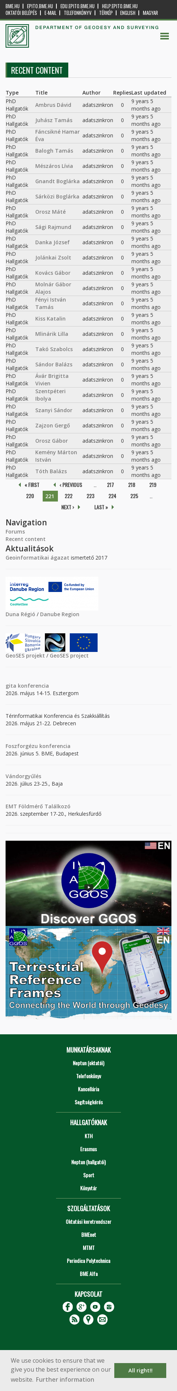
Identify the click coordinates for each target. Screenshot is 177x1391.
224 (112, 496)
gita (11, 685)
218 (131, 484)
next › (67, 507)
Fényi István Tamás (50, 303)
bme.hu (13, 6)
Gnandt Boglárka (57, 181)
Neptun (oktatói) (88, 1063)
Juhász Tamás (53, 120)
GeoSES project (69, 655)
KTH (89, 1136)
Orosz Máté (50, 211)
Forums (15, 531)
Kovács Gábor (53, 272)
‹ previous (70, 484)
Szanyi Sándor (53, 410)
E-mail (50, 12)
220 (30, 496)
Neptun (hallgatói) (88, 1162)
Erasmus (88, 1149)
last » (101, 507)
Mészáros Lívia (54, 165)
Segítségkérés (89, 1102)
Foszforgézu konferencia (38, 745)
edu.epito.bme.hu (77, 6)
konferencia (32, 685)
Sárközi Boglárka (57, 196)
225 (134, 496)
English (127, 12)
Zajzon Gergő (52, 425)
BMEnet (88, 1234)
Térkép (106, 12)
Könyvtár (88, 1188)
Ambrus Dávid (53, 104)
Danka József (52, 242)
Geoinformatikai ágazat (37, 557)
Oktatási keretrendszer (88, 1221)
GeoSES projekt (25, 655)
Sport (88, 1175)
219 (152, 484)
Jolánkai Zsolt (53, 257)
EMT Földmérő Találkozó (38, 806)
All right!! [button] (140, 1370)
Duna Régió (20, 614)
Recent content (26, 538)
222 (68, 496)
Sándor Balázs (53, 364)
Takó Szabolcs (54, 349)
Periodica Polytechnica (88, 1260)
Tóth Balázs (51, 471)
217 (110, 484)
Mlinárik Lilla (51, 333)
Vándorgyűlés (23, 776)
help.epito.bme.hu (120, 6)
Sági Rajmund (53, 226)
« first (31, 484)
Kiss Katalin (50, 318)
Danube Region (59, 614)
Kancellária (88, 1089)
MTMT (89, 1247)
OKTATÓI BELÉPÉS (21, 12)
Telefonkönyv (78, 12)
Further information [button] (65, 1379)
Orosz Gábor (51, 440)
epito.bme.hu (40, 6)
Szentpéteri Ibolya (50, 395)
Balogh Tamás (54, 150)
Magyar (150, 12)
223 (90, 496)
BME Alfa (89, 1273)
